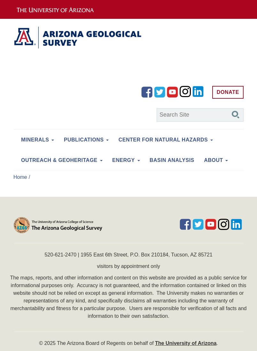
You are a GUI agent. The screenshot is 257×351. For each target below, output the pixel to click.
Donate (228, 92)
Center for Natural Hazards (163, 139)
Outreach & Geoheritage (59, 160)
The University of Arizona (185, 343)
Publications (84, 139)
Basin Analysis (172, 160)
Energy (123, 160)
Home (20, 177)
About (213, 160)
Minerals (35, 139)
